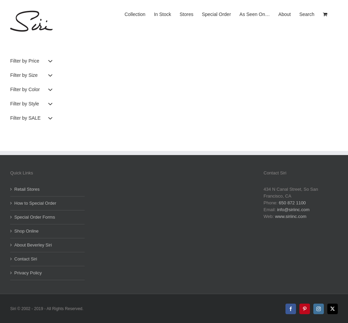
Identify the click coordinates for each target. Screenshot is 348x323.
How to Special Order (35, 203)
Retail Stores (26, 189)
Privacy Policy (28, 272)
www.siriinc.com (290, 216)
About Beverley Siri (33, 245)
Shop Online (26, 231)
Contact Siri (25, 258)
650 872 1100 (292, 202)
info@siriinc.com (293, 209)
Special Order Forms (34, 217)
